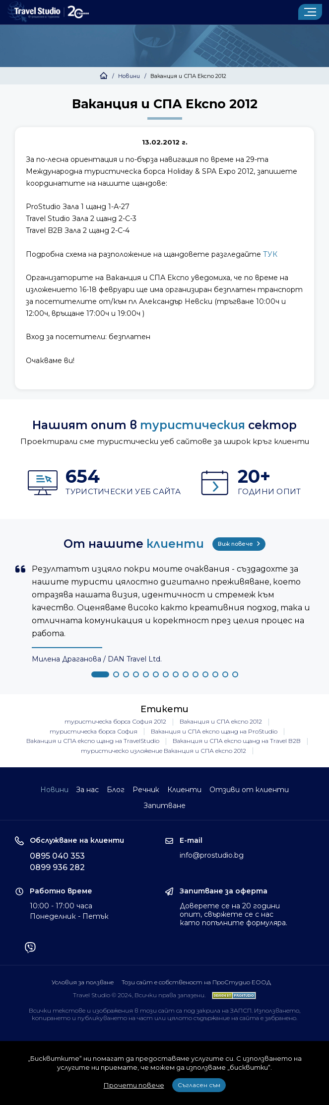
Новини (129, 76)
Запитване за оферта (223, 890)
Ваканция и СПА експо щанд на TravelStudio (92, 740)
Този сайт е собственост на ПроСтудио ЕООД (196, 981)
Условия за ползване (82, 981)
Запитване (164, 805)
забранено (280, 1017)
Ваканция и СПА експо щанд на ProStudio (214, 731)
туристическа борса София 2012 (115, 721)
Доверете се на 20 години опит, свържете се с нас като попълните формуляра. (233, 914)
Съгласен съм (199, 1085)
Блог (116, 789)
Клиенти (185, 789)
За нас (87, 789)
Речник (146, 789)
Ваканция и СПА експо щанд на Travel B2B (237, 740)
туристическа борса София (93, 731)
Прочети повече (134, 1085)
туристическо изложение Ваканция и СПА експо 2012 (163, 750)
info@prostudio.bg (212, 854)
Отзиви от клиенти (250, 789)
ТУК (270, 254)
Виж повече (239, 543)
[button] (100, 673)
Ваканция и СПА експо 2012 (221, 721)
